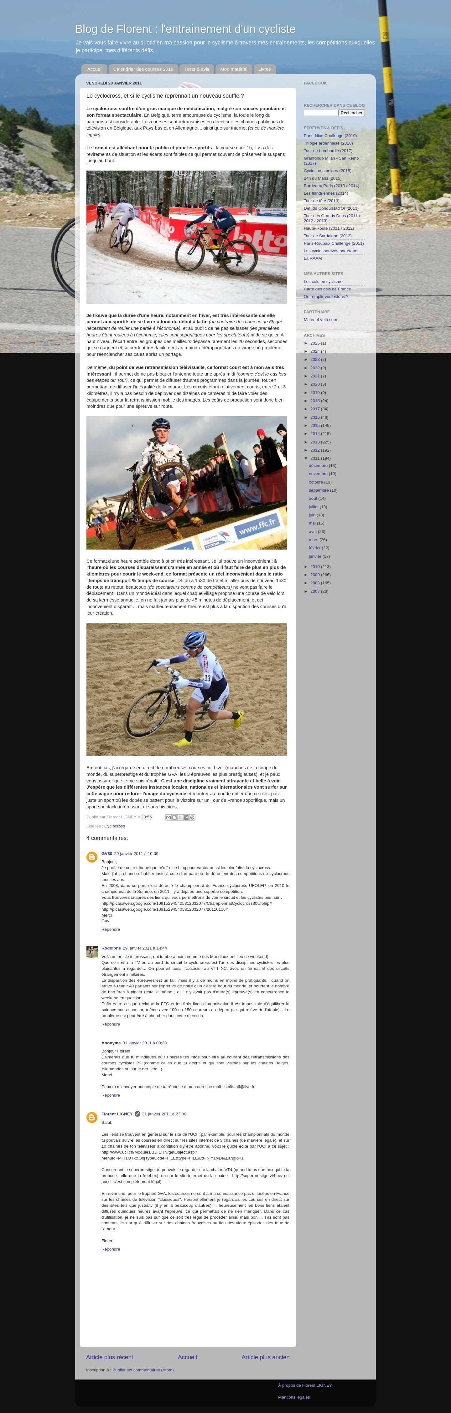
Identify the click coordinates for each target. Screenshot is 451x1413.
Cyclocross (114, 826)
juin (313, 515)
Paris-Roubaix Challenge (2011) (334, 243)
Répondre (110, 929)
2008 (315, 583)
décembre (319, 465)
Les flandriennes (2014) (326, 193)
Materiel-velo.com (320, 319)
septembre (319, 490)
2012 (315, 450)
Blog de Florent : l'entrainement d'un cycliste (185, 29)
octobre (316, 482)
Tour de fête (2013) (322, 200)
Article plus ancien (266, 1357)
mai (313, 523)
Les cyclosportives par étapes (332, 250)
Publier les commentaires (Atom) (143, 1370)
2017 (315, 409)
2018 (315, 400)
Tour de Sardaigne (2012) (328, 235)
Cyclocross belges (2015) (327, 170)
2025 (315, 343)
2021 (315, 376)
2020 (315, 384)
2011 (315, 458)
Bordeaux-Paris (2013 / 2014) (331, 185)
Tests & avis (196, 69)
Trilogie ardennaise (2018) (328, 143)
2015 (315, 425)
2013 (315, 442)
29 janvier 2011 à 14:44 (145, 948)
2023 (315, 359)
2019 (315, 392)
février (315, 547)
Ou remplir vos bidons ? (326, 296)
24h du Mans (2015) (323, 178)
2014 (315, 433)
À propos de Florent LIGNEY (305, 1385)
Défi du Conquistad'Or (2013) (331, 208)
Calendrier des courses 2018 (143, 69)
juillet (314, 506)
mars (314, 539)
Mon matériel (233, 69)
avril (313, 531)
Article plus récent (109, 1357)
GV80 (106, 853)
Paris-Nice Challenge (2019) (330, 135)
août (313, 498)
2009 (315, 574)
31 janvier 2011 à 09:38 (145, 1043)
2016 (315, 417)
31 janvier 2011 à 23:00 (164, 1114)
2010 (315, 566)
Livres (264, 69)
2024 (315, 351)
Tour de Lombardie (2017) (328, 150)
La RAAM (313, 258)
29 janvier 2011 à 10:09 (136, 853)
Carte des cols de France (327, 289)
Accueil (94, 69)
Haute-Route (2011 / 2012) (329, 228)
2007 (315, 591)
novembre (319, 473)
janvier (316, 556)
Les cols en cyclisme (323, 281)
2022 (315, 368)
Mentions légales (294, 1397)
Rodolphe (111, 948)
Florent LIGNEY (117, 1114)
